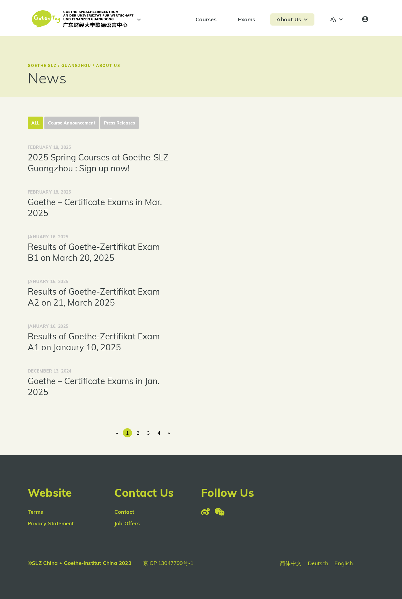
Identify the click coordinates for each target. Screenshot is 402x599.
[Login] (365, 19)
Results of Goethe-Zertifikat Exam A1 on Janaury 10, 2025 (94, 341)
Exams (246, 19)
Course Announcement (71, 123)
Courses (206, 19)
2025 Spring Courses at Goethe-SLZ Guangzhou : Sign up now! (98, 162)
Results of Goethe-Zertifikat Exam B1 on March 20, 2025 (94, 252)
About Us (292, 19)
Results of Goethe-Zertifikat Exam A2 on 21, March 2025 (94, 297)
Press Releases (119, 123)
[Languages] (337, 19)
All (35, 123)
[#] (138, 19)
